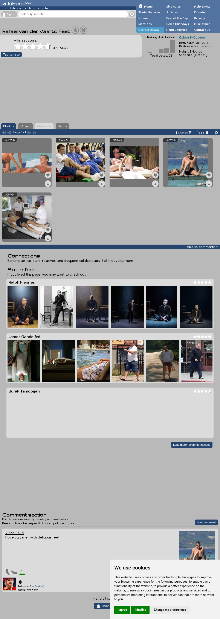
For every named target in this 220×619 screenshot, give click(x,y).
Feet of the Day (177, 18)
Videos (143, 18)
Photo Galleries (149, 12)
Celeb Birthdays (177, 24)
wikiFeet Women (148, 30)
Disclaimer (202, 24)
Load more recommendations (191, 444)
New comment (206, 522)
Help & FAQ (202, 6)
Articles (172, 12)
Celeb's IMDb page (192, 37)
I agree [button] (122, 609)
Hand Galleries (176, 29)
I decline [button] (140, 609)
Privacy (199, 18)
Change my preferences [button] (170, 609)
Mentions (145, 24)
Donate (199, 12)
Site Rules (173, 6)
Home (148, 6)
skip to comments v (202, 246)
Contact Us (202, 29)
